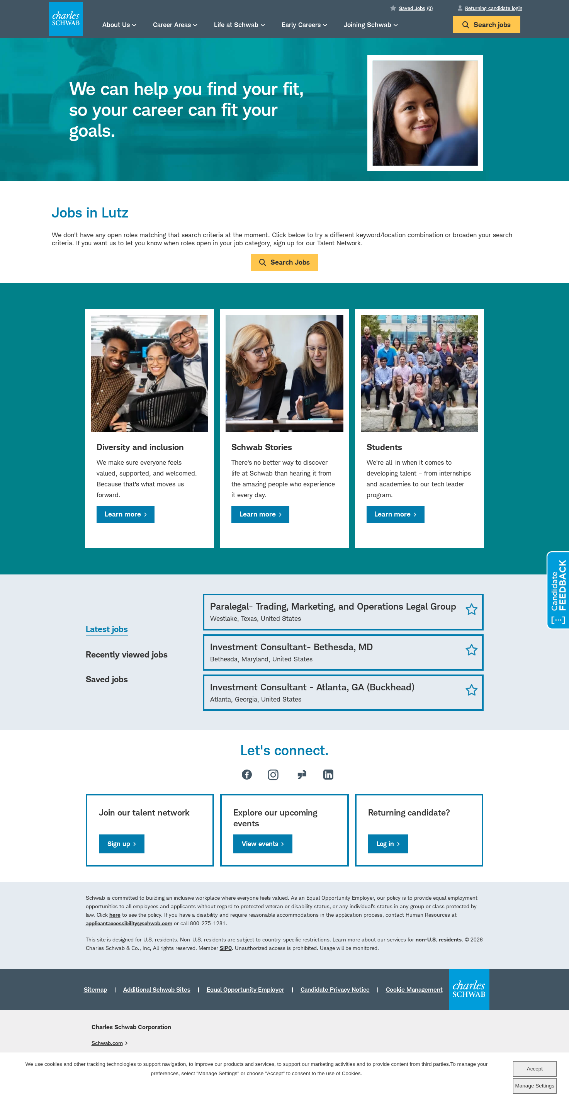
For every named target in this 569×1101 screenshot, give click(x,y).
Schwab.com (107, 1043)
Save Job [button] (471, 608)
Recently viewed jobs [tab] (127, 654)
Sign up (118, 844)
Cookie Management (414, 989)
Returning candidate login (493, 8)
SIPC (226, 948)
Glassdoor (302, 774)
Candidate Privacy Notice (335, 989)
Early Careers (301, 24)
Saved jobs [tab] (107, 679)
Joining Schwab (367, 24)
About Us (116, 24)
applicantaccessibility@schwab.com (129, 923)
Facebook (247, 775)
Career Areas (172, 24)
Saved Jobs (416, 8)
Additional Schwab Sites (156, 989)
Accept (535, 1069)
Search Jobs (290, 262)
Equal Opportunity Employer (245, 989)
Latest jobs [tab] (107, 629)
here (115, 914)
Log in (385, 844)
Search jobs (486, 24)
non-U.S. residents (439, 939)
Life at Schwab (236, 24)
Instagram (273, 774)
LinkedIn (328, 775)
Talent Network (339, 243)
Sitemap (95, 989)
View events (260, 844)
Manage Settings (534, 1086)
